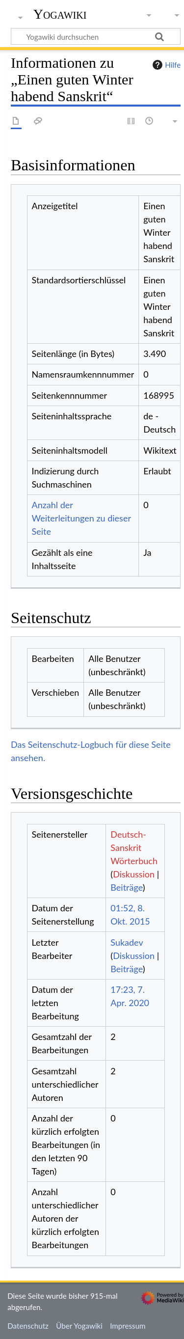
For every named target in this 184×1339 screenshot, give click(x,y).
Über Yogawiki (79, 1325)
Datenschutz (28, 1325)
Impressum (128, 1325)
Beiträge (126, 887)
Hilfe (165, 65)
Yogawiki (60, 14)
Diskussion (134, 874)
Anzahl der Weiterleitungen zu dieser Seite (81, 518)
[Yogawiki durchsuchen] (95, 36)
